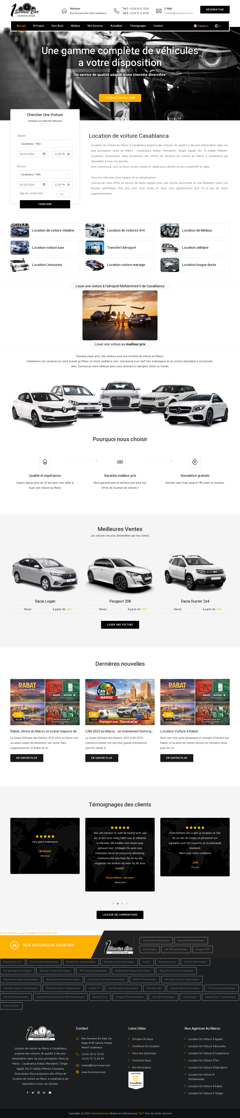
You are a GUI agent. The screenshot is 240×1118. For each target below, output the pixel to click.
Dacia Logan (149, 949)
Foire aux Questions (144, 1053)
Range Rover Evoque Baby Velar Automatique (60, 997)
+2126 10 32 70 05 (93, 1054)
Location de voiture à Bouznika (207, 1046)
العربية (21, 932)
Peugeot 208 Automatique (130, 997)
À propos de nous (142, 1039)
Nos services (95, 26)
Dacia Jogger (190, 997)
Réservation (215, 9)
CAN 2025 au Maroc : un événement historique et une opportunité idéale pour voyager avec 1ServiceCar (120, 731)
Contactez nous (141, 1060)
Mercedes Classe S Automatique (63, 988)
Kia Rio (146, 961)
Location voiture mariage (126, 264)
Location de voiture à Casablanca (208, 1053)
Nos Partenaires (141, 1067)
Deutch (42, 932)
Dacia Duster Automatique (44, 961)
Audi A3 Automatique (195, 961)
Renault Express (167, 961)
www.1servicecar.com (94, 1072)
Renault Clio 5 (100, 997)
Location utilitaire (195, 247)
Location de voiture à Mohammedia (201, 1077)
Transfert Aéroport (121, 247)
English (12, 932)
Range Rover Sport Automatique (176, 970)
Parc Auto (57, 26)
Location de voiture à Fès (203, 1060)
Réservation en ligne (120, 97)
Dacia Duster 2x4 (13, 961)
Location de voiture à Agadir (205, 1039)
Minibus (75, 26)
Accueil (21, 26)
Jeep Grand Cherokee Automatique (106, 979)
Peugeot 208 (202, 949)
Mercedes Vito (154, 988)
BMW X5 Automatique (144, 979)
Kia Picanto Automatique (156, 940)
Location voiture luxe (48, 247)
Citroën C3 (94, 988)
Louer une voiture (120, 624)
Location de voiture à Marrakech (207, 1067)
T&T (141, 1113)
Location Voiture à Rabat (179, 731)
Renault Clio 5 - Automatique (221, 997)
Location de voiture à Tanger (205, 1093)
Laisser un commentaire (120, 914)
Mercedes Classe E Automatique (182, 979)
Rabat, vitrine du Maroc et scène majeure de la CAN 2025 (45, 731)
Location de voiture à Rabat (205, 1086)
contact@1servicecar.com (179, 13)
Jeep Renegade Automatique (123, 988)
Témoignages (138, 26)
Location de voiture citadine (53, 230)
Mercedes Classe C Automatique (21, 988)
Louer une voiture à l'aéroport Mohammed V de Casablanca (120, 286)
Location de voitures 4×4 (126, 230)
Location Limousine (47, 264)
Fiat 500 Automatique (176, 949)
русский (52, 932)
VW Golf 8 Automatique (16, 997)
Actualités (116, 26)
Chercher (45, 204)
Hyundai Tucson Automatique (55, 970)
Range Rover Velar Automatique (63, 979)
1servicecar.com (100, 1113)
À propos (38, 26)
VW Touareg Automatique (93, 970)
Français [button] (201, 25)
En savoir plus (26, 758)
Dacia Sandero (11, 1005)
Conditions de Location (145, 1046)
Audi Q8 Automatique (163, 997)
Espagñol (31, 932)
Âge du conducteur (31, 193)
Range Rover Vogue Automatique (21, 979)
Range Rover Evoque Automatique (133, 970)
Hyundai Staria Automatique (185, 988)
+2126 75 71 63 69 (93, 1058)
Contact (158, 26)
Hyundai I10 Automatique (191, 940)
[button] (217, 26)
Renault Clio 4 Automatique (81, 961)
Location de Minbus (197, 230)
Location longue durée (199, 264)
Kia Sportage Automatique (17, 970)
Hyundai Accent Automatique (119, 961)
